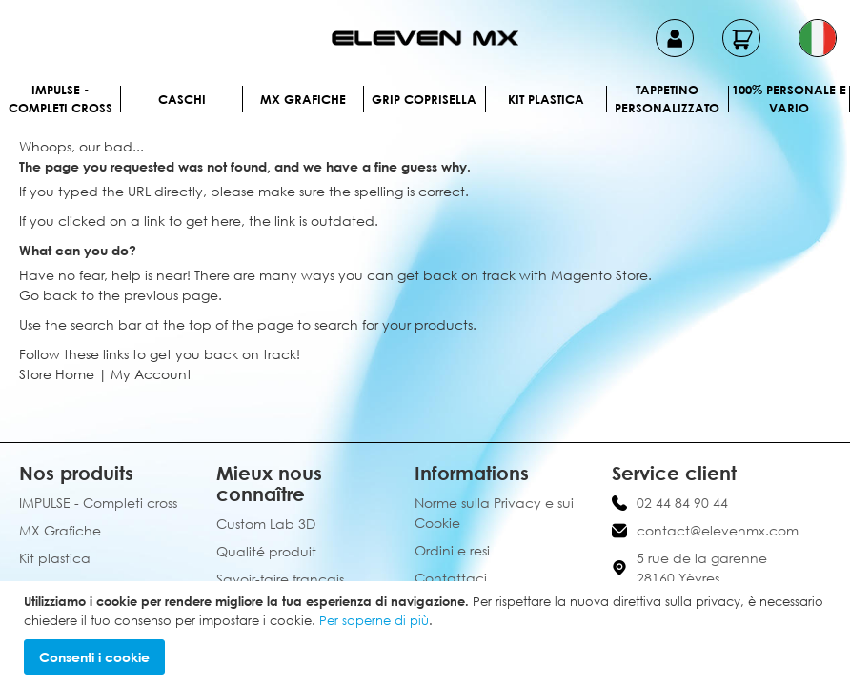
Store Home (56, 374)
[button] (818, 38)
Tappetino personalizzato (667, 99)
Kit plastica (546, 99)
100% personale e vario (789, 99)
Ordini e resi (452, 550)
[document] (427, 634)
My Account (151, 374)
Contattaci (451, 578)
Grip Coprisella (424, 99)
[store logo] (425, 38)
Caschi (182, 99)
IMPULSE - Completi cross (60, 99)
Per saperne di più (374, 620)
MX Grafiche (303, 99)
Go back (48, 295)
